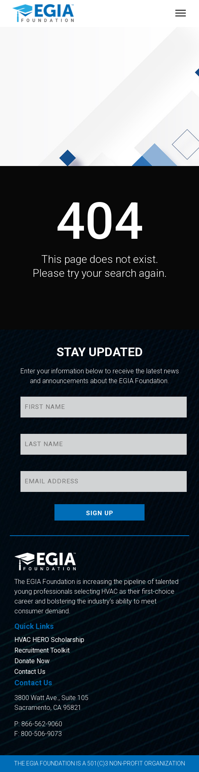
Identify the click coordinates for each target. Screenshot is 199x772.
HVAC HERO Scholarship (49, 640)
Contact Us (29, 672)
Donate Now (32, 661)
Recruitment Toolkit (42, 650)
